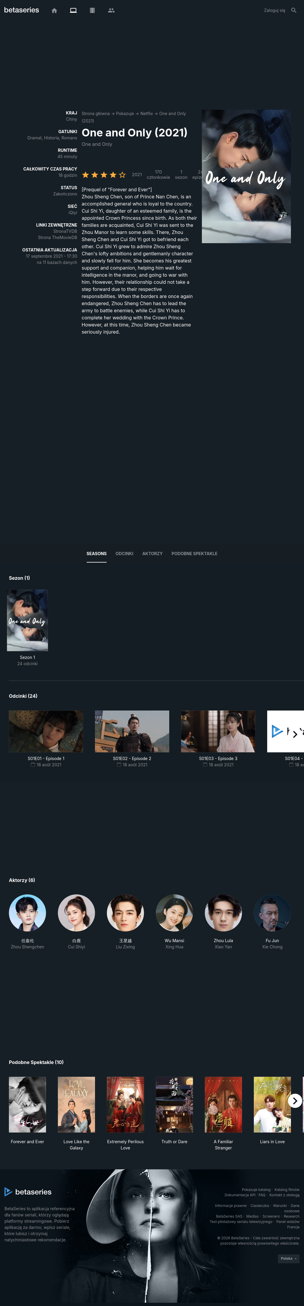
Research (292, 1216)
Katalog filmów (287, 1189)
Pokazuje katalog (256, 1189)
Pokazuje (125, 113)
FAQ (262, 1195)
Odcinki (124, 553)
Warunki (280, 1205)
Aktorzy (152, 553)
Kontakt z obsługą (285, 1195)
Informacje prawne (230, 1205)
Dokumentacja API (240, 1195)
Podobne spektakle (194, 553)
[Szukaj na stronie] (294, 10)
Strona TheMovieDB (57, 237)
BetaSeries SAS (229, 1216)
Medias (252, 1216)
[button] (27, 922)
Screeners (271, 1216)
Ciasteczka (260, 1205)
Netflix (146, 113)
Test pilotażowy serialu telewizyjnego (241, 1221)
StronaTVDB (65, 231)
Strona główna (96, 113)
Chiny (71, 119)
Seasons (97, 553)
